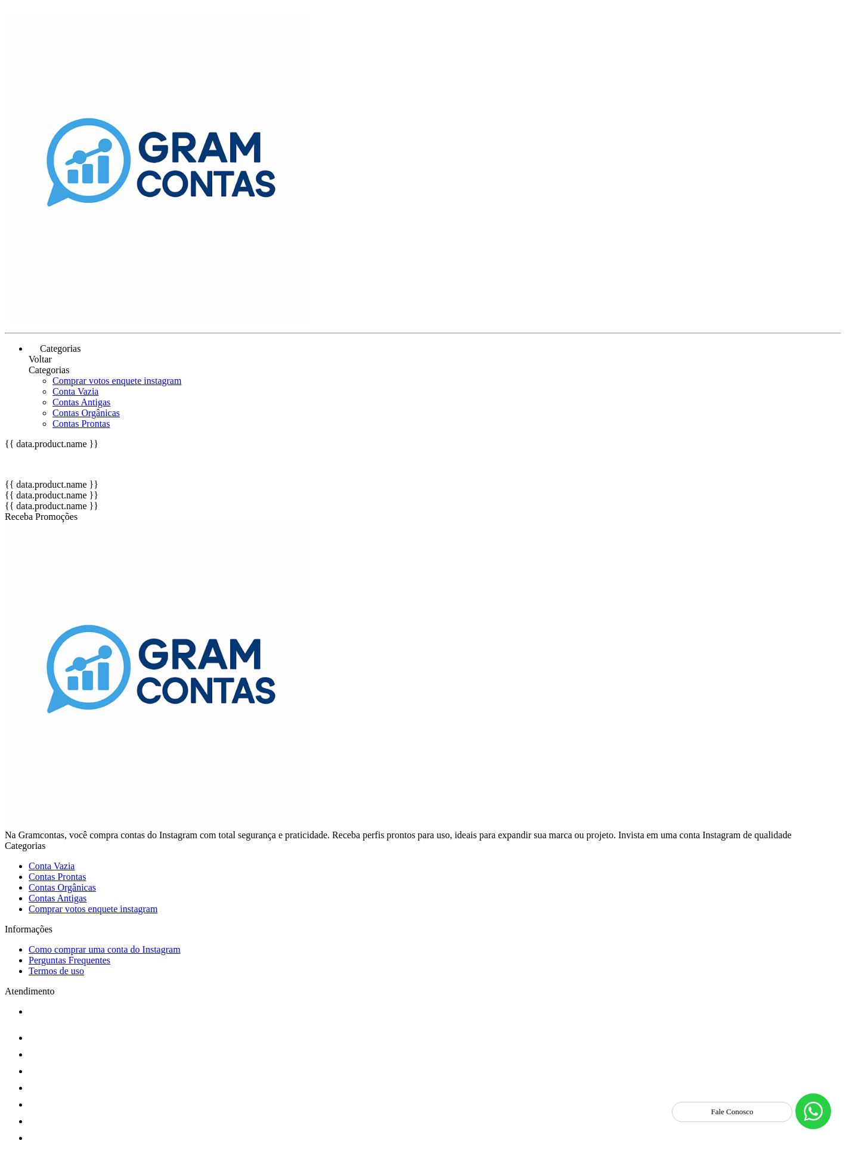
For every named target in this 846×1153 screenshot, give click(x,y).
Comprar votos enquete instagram (116, 381)
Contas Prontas (81, 424)
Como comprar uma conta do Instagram (105, 949)
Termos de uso (56, 971)
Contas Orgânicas (86, 413)
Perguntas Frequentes (69, 960)
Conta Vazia (75, 391)
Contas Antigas (81, 402)
